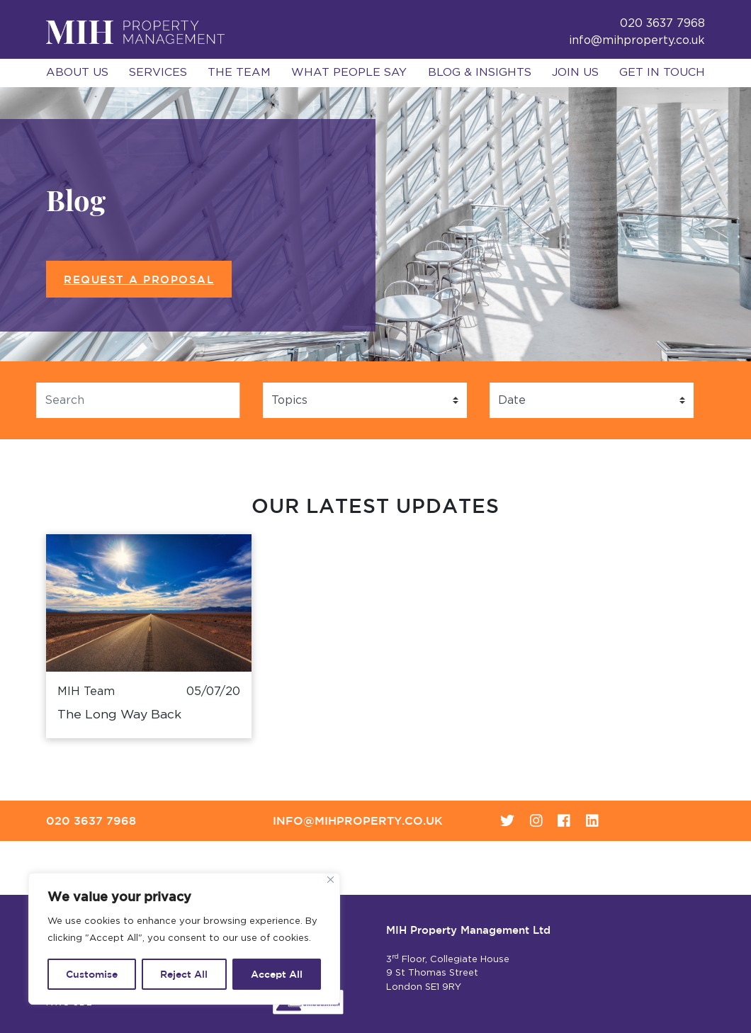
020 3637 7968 (91, 820)
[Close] (330, 879)
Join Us (575, 72)
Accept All (277, 974)
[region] (184, 939)
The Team (239, 72)
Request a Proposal (139, 279)
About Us (77, 72)
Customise (92, 974)
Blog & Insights (479, 72)
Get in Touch (662, 72)
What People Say (349, 72)
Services (158, 72)
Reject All (184, 974)
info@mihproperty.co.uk (637, 40)
